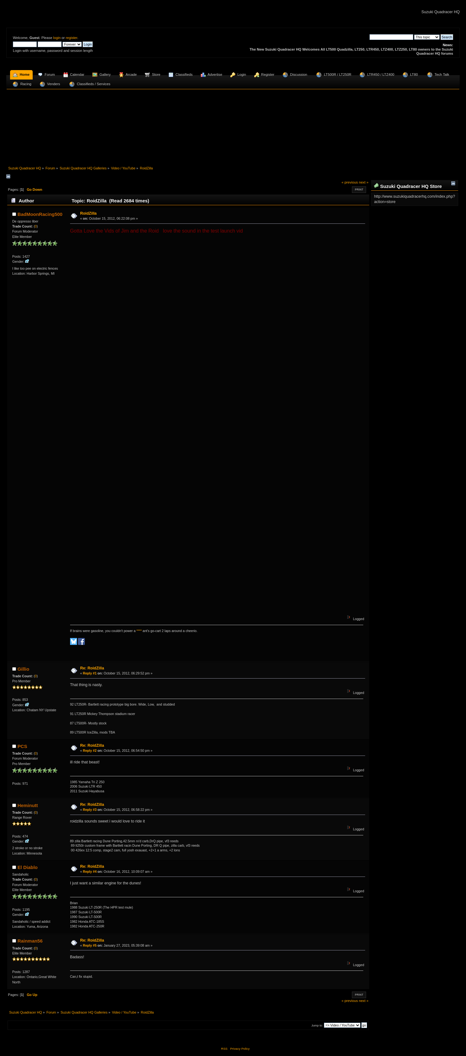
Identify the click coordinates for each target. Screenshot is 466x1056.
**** (139, 631)
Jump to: (317, 1025)
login (57, 38)
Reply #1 (90, 673)
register (71, 38)
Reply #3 (90, 809)
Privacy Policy (239, 1048)
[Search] (391, 37)
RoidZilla (88, 213)
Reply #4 (90, 871)
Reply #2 (90, 750)
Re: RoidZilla (92, 668)
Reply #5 (90, 945)
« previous (350, 182)
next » (364, 182)
